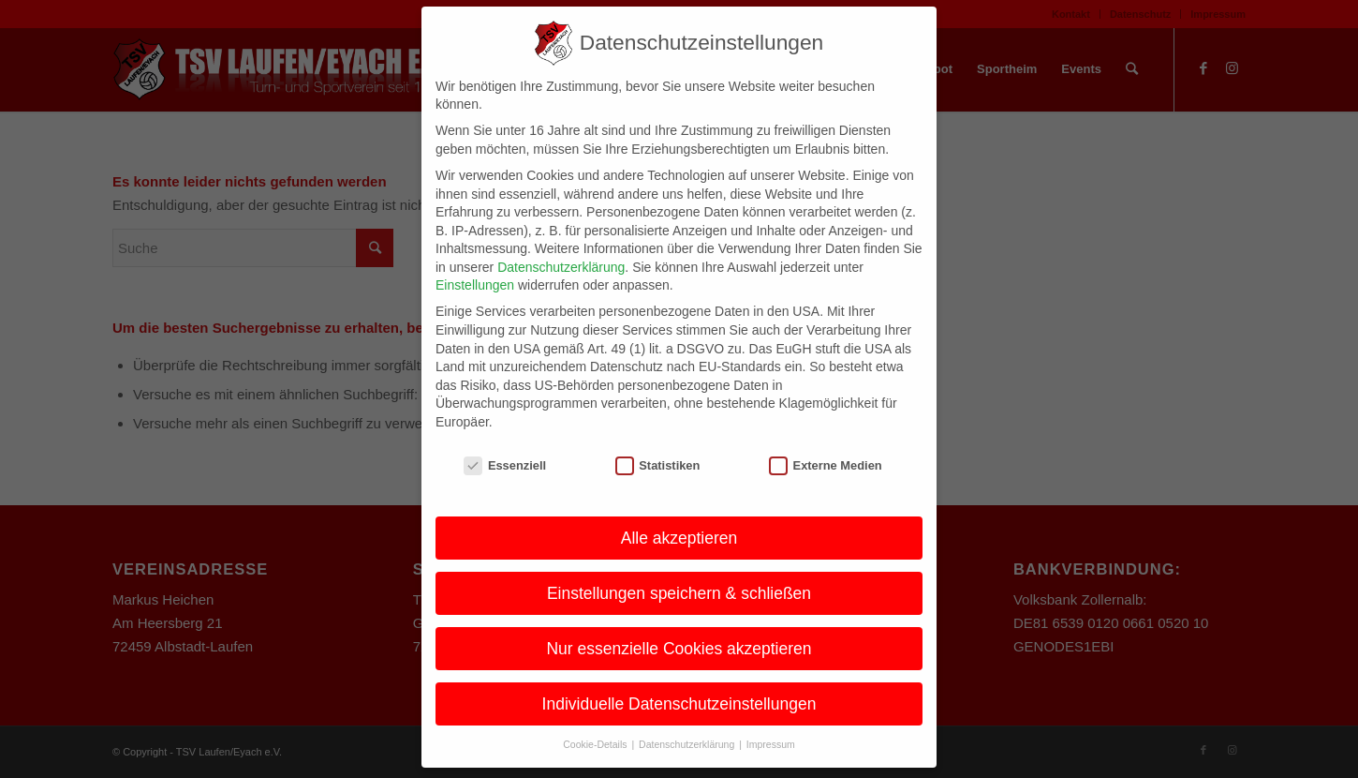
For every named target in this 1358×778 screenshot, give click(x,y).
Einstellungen (474, 265)
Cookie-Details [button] (596, 724)
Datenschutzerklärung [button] (688, 724)
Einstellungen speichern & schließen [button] (679, 572)
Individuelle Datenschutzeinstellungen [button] (679, 683)
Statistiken (658, 445)
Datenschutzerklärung (561, 246)
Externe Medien (825, 445)
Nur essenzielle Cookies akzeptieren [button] (678, 628)
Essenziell (505, 445)
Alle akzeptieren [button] (679, 517)
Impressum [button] (770, 724)
